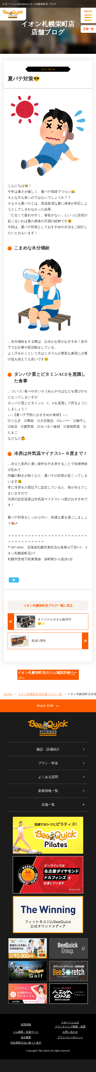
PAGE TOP (48, 705)
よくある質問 (48, 777)
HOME (8, 694)
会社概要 (26, 1037)
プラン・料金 (48, 763)
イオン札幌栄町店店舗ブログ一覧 (40, 694)
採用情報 (26, 1024)
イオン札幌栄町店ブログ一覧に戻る (48, 605)
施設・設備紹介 (48, 749)
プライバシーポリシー (70, 1037)
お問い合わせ (70, 1031)
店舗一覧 (88, 28)
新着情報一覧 (48, 791)
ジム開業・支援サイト (26, 1031)
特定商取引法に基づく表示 (25, 1042)
